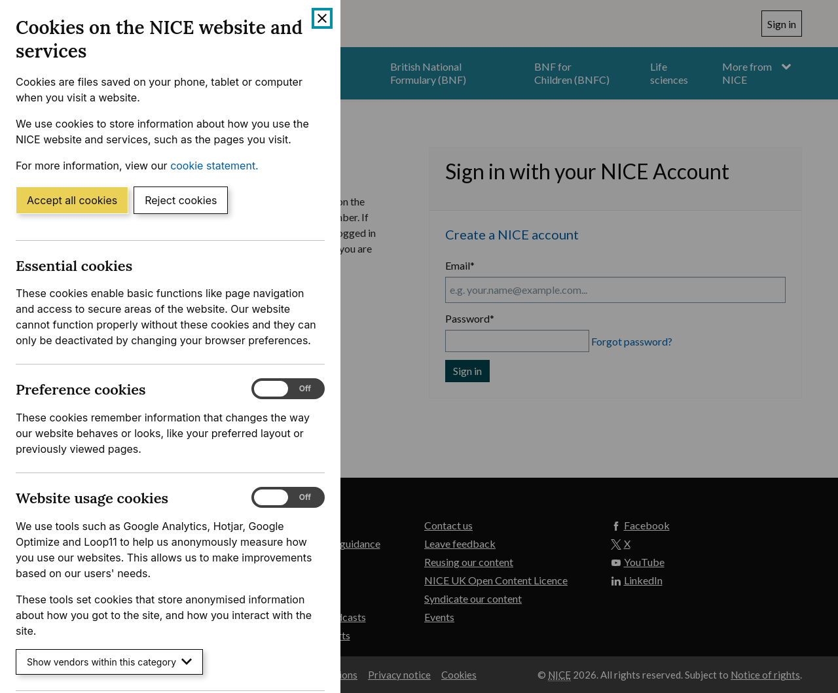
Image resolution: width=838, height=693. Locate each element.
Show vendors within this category (109, 661)
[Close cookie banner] (322, 18)
